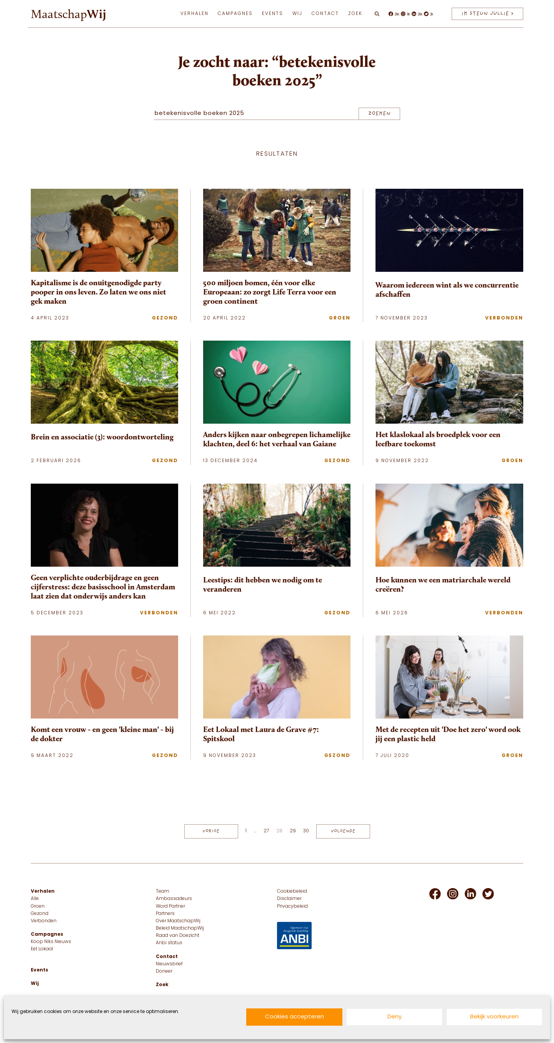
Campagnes (235, 14)
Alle (35, 899)
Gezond (165, 318)
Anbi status (169, 943)
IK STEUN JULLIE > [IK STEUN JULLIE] (487, 14)
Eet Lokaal (42, 949)
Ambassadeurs (174, 899)
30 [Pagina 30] (306, 831)
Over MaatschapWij (178, 921)
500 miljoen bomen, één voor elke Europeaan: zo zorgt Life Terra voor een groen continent (269, 292)
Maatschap (68, 14)
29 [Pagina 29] (293, 831)
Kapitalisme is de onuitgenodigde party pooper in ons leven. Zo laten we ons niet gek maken (98, 292)
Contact (325, 14)
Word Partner (170, 906)
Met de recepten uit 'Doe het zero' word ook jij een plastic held (448, 734)
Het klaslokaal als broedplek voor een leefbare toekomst (438, 439)
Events (272, 14)
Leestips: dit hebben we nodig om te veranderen (262, 584)
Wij (297, 14)
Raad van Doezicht (177, 935)
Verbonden (504, 318)
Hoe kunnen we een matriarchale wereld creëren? (443, 584)
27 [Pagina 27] (266, 831)
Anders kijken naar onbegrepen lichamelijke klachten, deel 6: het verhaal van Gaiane (276, 439)
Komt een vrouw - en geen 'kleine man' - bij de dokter (102, 734)
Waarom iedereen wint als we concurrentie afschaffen (447, 289)
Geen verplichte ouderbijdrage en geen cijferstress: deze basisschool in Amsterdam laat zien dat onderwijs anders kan (103, 587)
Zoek (355, 14)
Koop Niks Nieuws (51, 942)
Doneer (164, 971)
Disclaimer (289, 899)
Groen (339, 318)
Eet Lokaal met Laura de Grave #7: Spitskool (261, 734)
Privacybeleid (292, 906)
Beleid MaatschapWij (180, 928)
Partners (165, 914)
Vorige (211, 831)
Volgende (343, 831)
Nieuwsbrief (169, 964)
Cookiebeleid (292, 891)
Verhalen (194, 14)
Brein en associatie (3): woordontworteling (102, 436)
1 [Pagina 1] (246, 831)
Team (162, 891)
